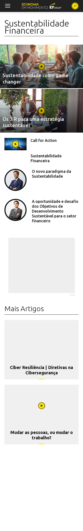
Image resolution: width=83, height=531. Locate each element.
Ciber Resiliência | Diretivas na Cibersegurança (41, 370)
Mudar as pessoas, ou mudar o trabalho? (41, 435)
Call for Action (44, 140)
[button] (75, 6)
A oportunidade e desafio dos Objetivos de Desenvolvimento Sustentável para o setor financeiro (55, 211)
